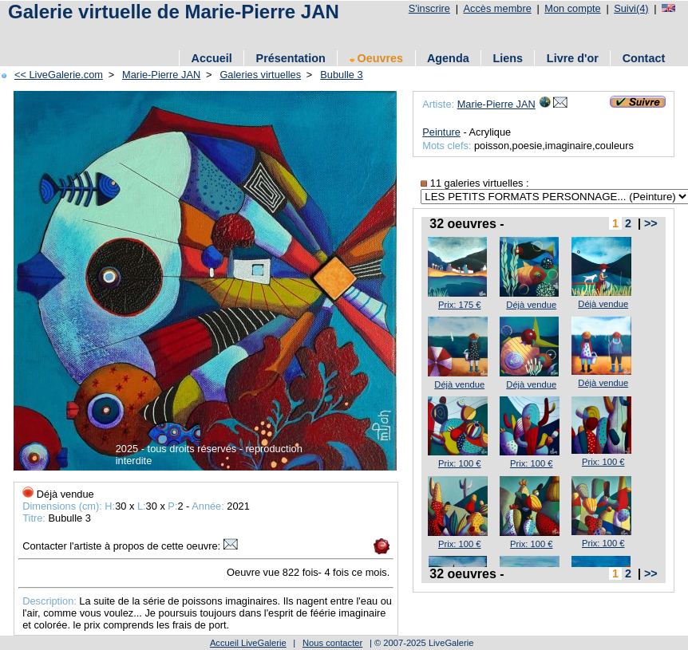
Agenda (448, 58)
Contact (644, 58)
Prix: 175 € (459, 304)
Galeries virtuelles (260, 75)
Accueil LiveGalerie (248, 643)
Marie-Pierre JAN (161, 75)
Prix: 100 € (459, 463)
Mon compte (572, 8)
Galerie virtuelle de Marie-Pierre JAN (173, 11)
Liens (507, 58)
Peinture (441, 132)
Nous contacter (332, 643)
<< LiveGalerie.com (58, 75)
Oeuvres (377, 58)
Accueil (212, 58)
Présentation (291, 58)
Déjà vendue (531, 304)
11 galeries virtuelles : (474, 183)
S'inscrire (429, 8)
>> (651, 223)
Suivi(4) (631, 8)
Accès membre (497, 8)
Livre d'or (573, 58)
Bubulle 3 (341, 75)
